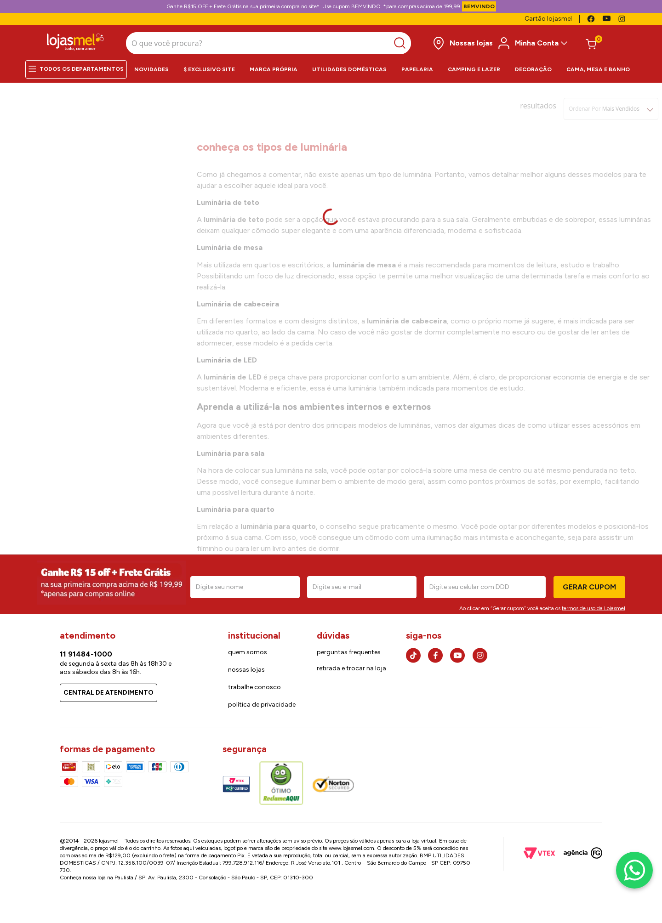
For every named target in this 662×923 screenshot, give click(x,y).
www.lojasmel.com (351, 845)
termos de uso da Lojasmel (593, 605)
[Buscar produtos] (328, 42)
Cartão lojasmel (548, 19)
